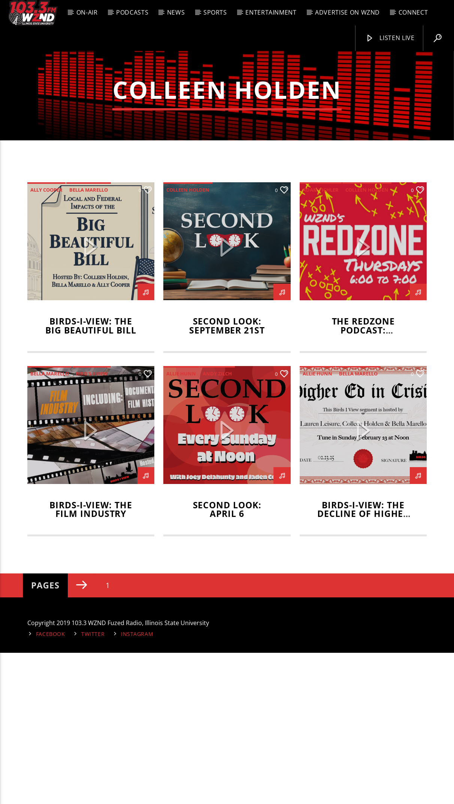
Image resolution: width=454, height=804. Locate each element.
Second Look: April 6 (227, 661)
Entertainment (270, 12)
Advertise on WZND (347, 12)
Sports (215, 12)
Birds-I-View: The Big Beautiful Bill (90, 477)
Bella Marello (88, 341)
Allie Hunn (181, 524)
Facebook (50, 785)
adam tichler (321, 341)
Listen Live (390, 38)
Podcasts (132, 12)
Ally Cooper (46, 341)
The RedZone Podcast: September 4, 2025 (363, 481)
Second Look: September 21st (227, 477)
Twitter (93, 785)
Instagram (137, 785)
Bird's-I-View (92, 524)
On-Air (87, 12)
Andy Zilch (217, 524)
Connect (413, 12)
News (176, 12)
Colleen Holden (187, 341)
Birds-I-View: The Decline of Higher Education (363, 665)
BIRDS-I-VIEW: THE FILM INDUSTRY (90, 661)
